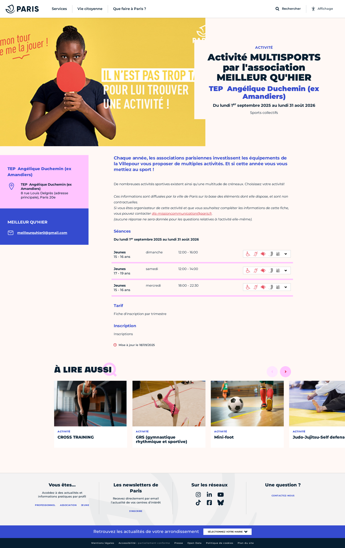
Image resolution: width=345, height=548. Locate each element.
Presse (178, 543)
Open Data (194, 543)
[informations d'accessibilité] (267, 254)
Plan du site (246, 543)
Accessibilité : (144, 543)
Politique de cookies (219, 543)
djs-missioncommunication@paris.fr (182, 213)
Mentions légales (102, 543)
